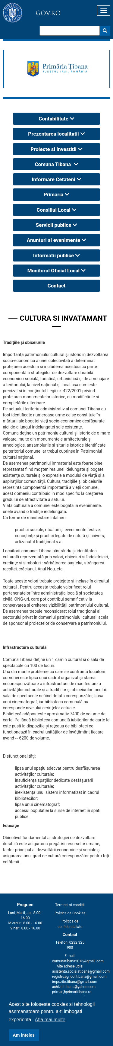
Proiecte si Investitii (53, 149)
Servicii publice (53, 225)
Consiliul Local (53, 210)
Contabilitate (53, 119)
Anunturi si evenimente (53, 240)
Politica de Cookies (70, 913)
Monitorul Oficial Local (53, 271)
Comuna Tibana (53, 164)
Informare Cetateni (53, 179)
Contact (57, 286)
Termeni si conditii (70, 905)
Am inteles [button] (24, 1035)
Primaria (54, 194)
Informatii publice (53, 255)
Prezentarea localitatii (53, 134)
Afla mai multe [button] (50, 1019)
